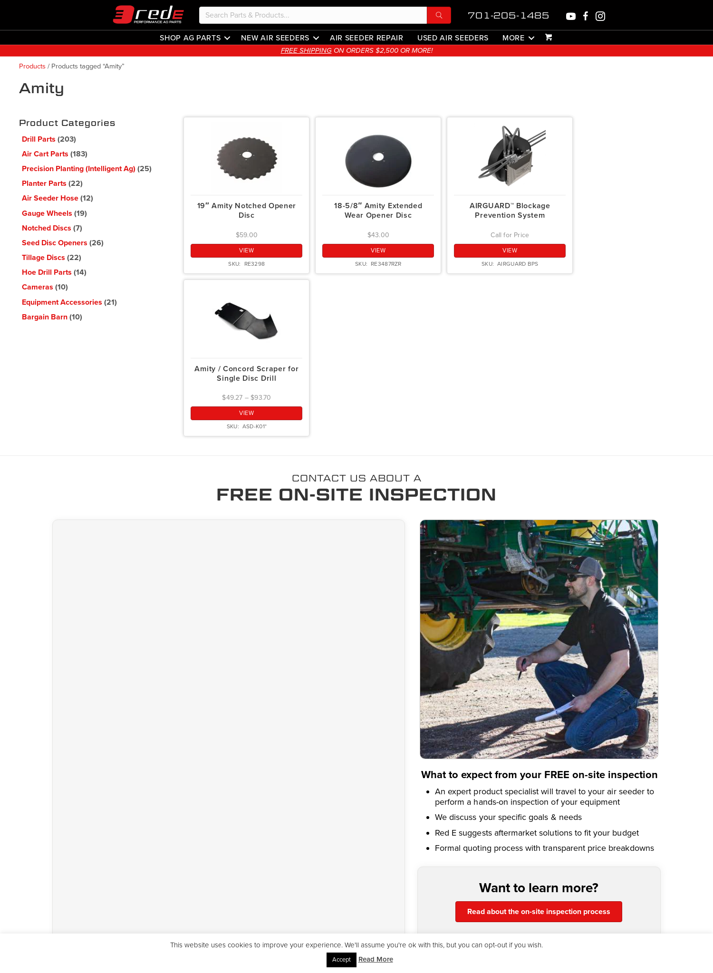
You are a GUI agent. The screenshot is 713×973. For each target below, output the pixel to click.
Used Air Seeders (453, 37)
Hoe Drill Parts (47, 272)
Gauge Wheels (47, 213)
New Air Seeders (275, 37)
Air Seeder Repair (367, 37)
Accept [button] (341, 959)
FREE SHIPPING (321, 50)
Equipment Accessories (62, 302)
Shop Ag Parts (190, 37)
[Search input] (313, 15)
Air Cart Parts (45, 154)
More (513, 37)
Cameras (37, 287)
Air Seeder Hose (50, 198)
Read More (375, 959)
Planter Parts (44, 183)
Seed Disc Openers (54, 243)
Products (32, 66)
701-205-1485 (508, 15)
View (246, 250)
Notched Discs (46, 228)
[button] (439, 15)
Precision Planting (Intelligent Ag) (78, 168)
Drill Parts (39, 139)
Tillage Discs (43, 257)
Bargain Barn (44, 317)
